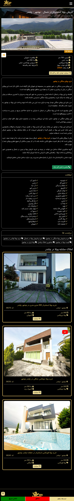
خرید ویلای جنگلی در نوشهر (62, 81)
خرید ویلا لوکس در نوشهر (13, 238)
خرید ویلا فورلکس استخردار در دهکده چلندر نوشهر (37, 452)
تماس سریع (13, 498)
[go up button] (3, 494)
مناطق (37, 498)
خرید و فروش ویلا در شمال (34, 238)
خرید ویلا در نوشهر (44, 138)
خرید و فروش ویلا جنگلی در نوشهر (58, 238)
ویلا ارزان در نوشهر (29, 242)
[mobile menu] (71, 3)
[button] (22, 47)
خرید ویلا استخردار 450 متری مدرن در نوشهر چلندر (37, 305)
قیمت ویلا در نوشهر (63, 242)
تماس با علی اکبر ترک (61, 167)
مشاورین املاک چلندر (46, 242)
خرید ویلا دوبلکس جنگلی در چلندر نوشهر (37, 379)
